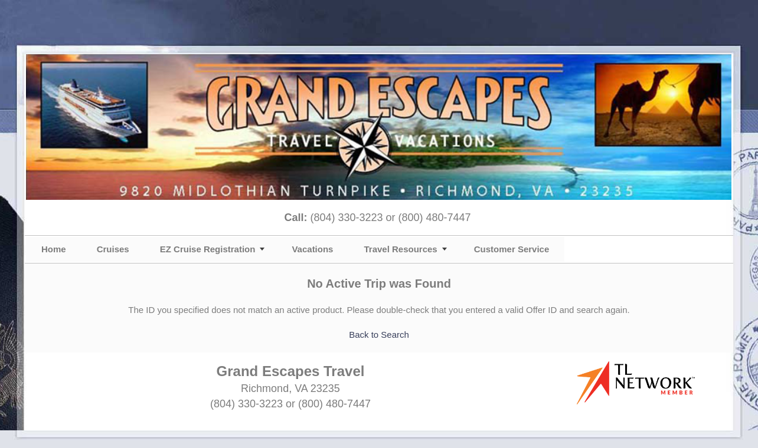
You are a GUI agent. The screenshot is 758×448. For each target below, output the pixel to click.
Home (53, 249)
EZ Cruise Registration (208, 249)
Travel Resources (400, 249)
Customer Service (512, 249)
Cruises (113, 249)
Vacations (312, 249)
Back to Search (379, 335)
